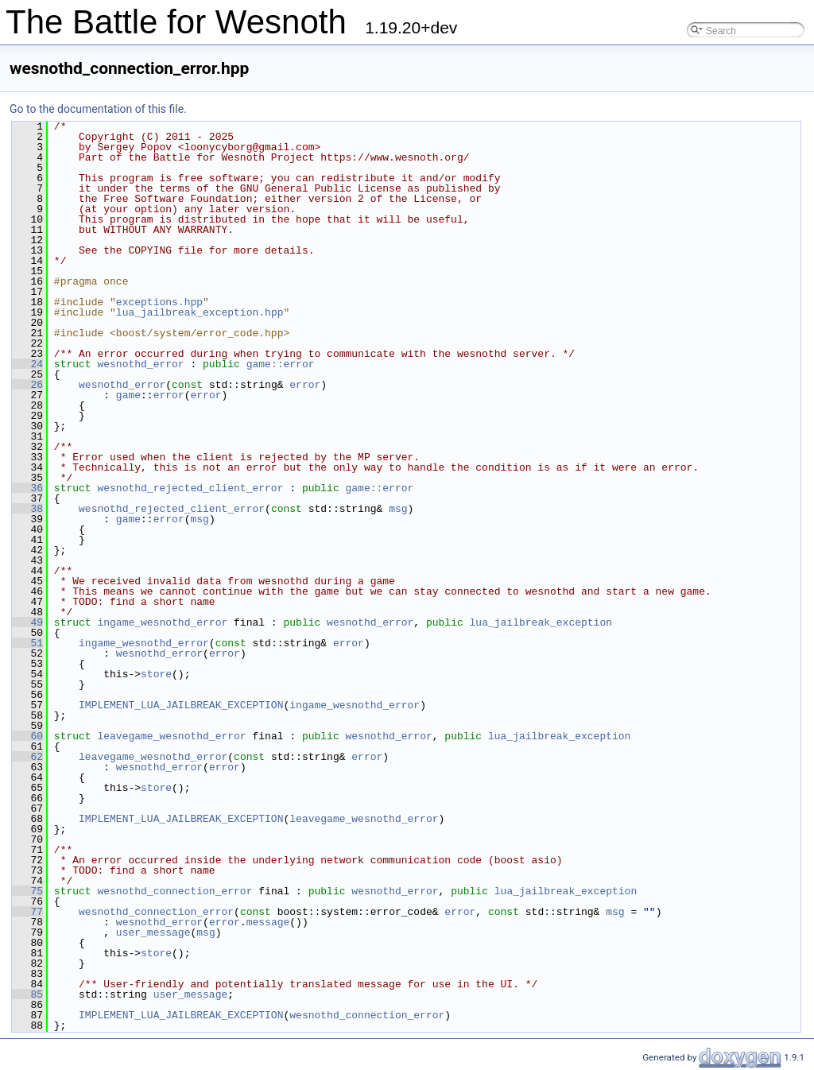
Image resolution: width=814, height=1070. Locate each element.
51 (27, 643)
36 (27, 488)
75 (27, 891)
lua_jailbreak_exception (541, 622)
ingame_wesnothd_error (162, 622)
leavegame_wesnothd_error (171, 736)
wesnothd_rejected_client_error (190, 488)
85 (27, 994)
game (128, 395)
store (156, 674)
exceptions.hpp (159, 302)
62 (27, 757)
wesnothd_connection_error (174, 891)
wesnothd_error (140, 364)
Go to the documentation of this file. (98, 109)
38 (27, 509)
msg (398, 509)
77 (27, 912)
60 (27, 736)
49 (27, 622)
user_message (153, 932)
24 (27, 364)
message (268, 922)
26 (27, 385)
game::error (280, 364)
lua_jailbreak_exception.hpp (200, 312)
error (304, 385)
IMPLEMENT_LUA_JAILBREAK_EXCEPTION (181, 705)
